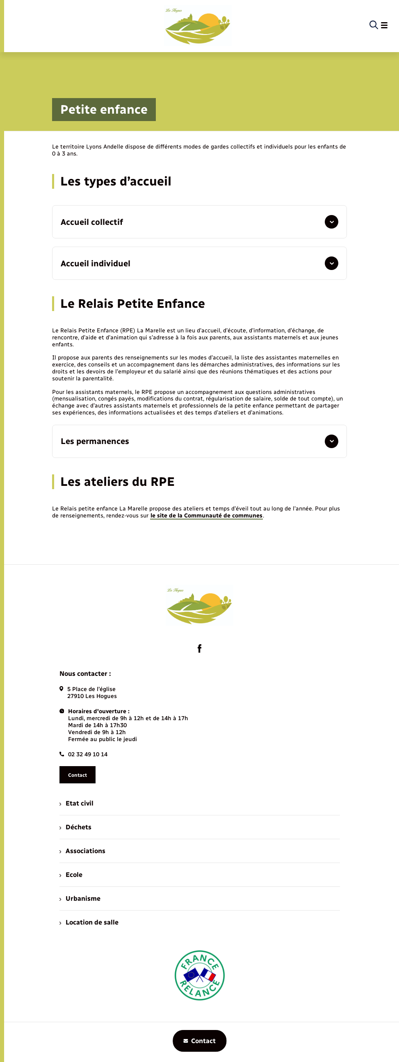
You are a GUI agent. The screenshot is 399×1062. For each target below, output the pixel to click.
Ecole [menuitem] (70, 875)
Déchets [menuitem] (75, 827)
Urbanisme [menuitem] (79, 898)
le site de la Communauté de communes (206, 515)
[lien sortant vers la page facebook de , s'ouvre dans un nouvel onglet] (200, 648)
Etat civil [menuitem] (76, 803)
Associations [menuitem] (82, 851)
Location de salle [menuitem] (89, 922)
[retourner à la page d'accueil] (197, 25)
